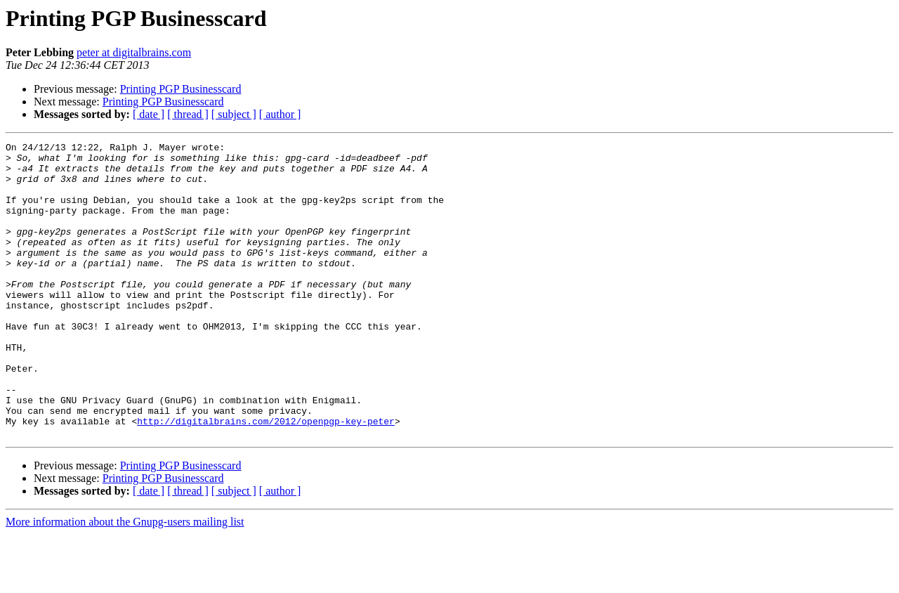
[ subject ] (233, 114)
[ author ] (280, 114)
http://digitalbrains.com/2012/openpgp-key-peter (266, 477)
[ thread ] (188, 114)
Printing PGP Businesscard (181, 89)
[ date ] (148, 114)
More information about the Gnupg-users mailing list (125, 581)
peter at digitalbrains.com (134, 52)
